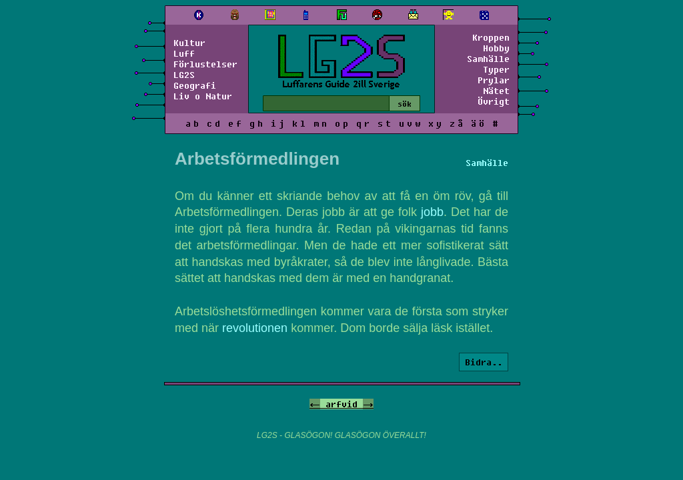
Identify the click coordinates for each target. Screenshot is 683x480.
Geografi (194, 85)
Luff (184, 53)
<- (314, 404)
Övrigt (494, 101)
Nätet (496, 90)
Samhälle (488, 58)
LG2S (184, 74)
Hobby (496, 48)
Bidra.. (483, 362)
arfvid (341, 404)
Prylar (494, 80)
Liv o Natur (202, 96)
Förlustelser (205, 64)
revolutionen (254, 328)
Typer (496, 69)
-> (368, 404)
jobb (432, 212)
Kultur (189, 42)
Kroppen (491, 37)
